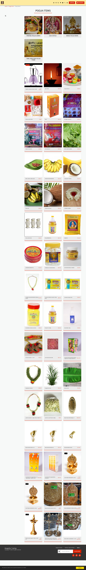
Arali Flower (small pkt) (50, 363)
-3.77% (66, 523)
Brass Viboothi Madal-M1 (50, 455)
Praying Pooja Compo (11, 22)
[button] (56, 2)
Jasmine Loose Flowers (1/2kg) (51, 424)
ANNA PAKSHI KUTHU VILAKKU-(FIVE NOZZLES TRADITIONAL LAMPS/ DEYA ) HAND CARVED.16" (51, 548)
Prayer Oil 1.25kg (48, 332)
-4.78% (66, 492)
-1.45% (46, 492)
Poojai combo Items (30, 123)
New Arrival (28, 68)
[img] (33, 78)
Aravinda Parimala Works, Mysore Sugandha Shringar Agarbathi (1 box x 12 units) (70, 364)
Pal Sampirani (48, 153)
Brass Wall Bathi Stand (69, 455)
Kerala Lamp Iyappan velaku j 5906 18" (32, 548)
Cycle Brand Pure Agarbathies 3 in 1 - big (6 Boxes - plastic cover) (31, 486)
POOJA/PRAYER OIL (49, 242)
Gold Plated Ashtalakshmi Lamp (70, 486)
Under (9, 31)
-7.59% (46, 523)
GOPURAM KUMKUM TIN (31, 272)
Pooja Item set (67, 92)
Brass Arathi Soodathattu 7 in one (70, 548)
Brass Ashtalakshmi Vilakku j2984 (68, 517)
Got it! (79, 568)
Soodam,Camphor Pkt (69, 301)
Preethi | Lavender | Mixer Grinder (31, 93)
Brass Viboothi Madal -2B (31, 455)
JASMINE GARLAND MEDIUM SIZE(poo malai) (32, 302)
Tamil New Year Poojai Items (12, 26)
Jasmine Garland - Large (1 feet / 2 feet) (32, 425)
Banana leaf (67, 394)
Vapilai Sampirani (30, 153)
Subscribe (77, 561)
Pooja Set (28, 212)
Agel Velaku (47, 92)
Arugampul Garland (30, 394)
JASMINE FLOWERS (68, 212)
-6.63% (32, 68)
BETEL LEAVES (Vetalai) (69, 153)
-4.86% (27, 492)
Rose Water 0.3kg (68, 332)
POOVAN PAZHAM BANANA (50, 182)
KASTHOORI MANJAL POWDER (70, 272)
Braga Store (11, 6)
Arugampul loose (48, 394)
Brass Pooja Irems (10, 25)
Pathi (46, 123)
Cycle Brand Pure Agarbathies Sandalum (50, 486)
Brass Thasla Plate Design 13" (70, 425)
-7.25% (66, 461)
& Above (10, 38)
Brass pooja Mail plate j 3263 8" (51, 517)
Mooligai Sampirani (68, 123)
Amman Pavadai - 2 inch (31, 363)
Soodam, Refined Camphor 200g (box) (51, 302)
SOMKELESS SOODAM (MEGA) (51, 272)
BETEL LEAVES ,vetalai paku (31, 182)
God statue (8, 23)
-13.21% (27, 523)
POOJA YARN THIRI (29, 242)
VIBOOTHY (66, 242)
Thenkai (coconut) (49, 212)
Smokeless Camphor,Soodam (30, 333)
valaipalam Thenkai (68, 182)
